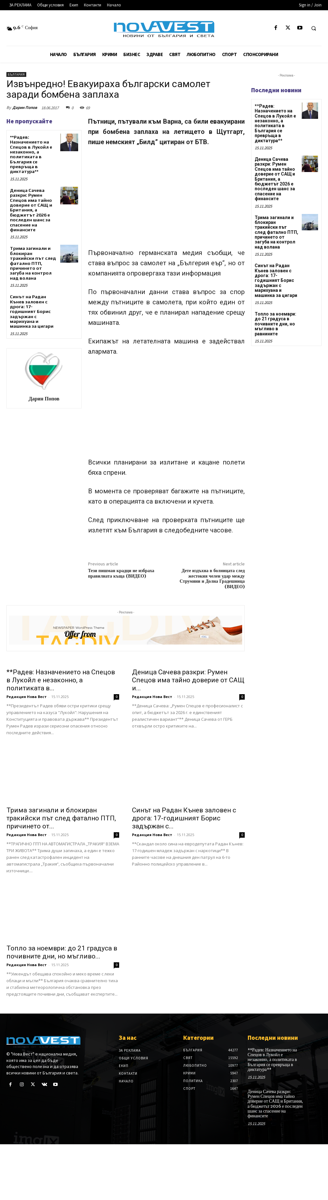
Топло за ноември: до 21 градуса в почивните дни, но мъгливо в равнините (275, 323)
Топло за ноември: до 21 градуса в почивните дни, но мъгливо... (61, 1007)
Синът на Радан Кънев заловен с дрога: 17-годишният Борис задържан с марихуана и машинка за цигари (31, 311)
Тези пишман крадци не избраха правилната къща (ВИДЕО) (121, 573)
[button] (314, 28)
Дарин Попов (24, 107)
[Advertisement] (166, 200)
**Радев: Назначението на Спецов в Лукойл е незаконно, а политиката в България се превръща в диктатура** (31, 154)
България (16, 74)
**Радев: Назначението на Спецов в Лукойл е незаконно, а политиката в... (60, 736)
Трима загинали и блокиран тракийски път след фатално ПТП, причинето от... (61, 874)
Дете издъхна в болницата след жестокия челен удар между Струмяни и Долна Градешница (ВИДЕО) (212, 579)
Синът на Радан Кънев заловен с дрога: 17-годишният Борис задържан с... (184, 874)
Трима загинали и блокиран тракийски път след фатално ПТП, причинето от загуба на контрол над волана (33, 263)
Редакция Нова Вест (26, 752)
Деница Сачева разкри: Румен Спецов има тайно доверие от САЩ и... (188, 736)
